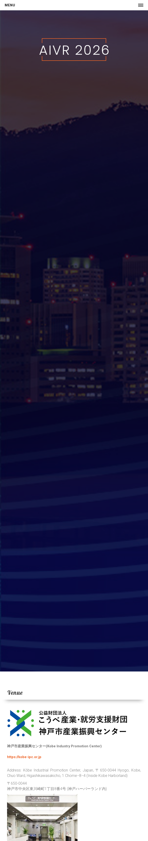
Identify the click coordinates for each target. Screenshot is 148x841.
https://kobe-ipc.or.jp (24, 757)
